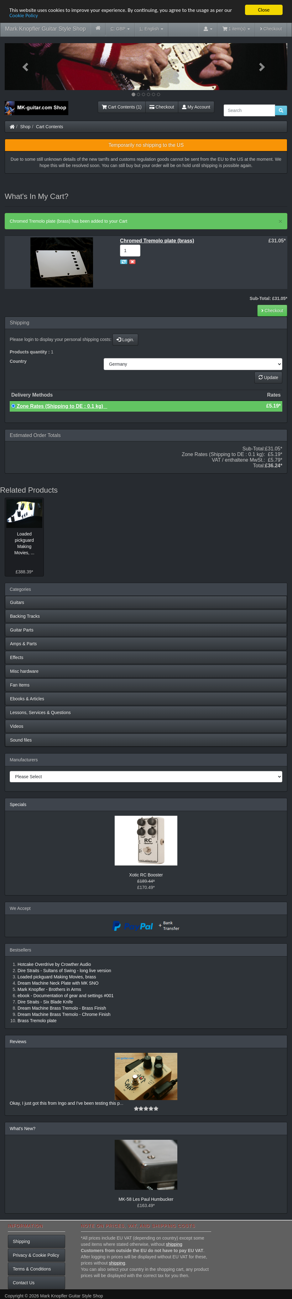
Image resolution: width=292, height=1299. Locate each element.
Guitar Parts (22, 629)
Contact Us (23, 1282)
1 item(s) (236, 28)
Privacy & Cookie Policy (36, 1255)
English (151, 29)
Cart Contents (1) (122, 106)
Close (263, 10)
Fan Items (19, 685)
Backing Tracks (25, 616)
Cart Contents (49, 126)
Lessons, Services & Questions (40, 712)
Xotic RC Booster (146, 874)
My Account (196, 106)
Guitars (17, 602)
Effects (16, 657)
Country (18, 361)
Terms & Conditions (32, 1268)
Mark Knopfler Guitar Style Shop (45, 29)
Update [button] (268, 377)
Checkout (271, 28)
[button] (26, 66)
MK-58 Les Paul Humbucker (145, 1199)
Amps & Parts (23, 643)
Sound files (21, 740)
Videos (16, 726)
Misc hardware (24, 671)
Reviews (18, 1041)
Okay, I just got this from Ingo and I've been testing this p (65, 1103)
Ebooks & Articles (27, 698)
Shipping (21, 1241)
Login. (125, 339)
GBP (120, 29)
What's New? (22, 1128)
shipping (174, 1244)
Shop (25, 126)
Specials (18, 804)
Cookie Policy (23, 15)
